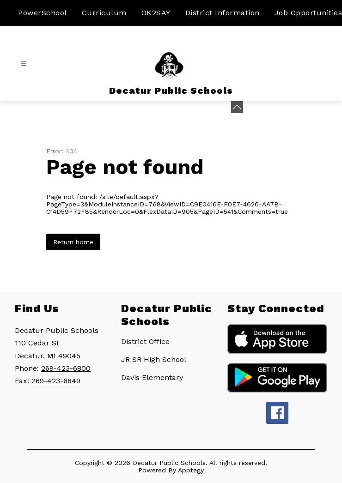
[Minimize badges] (237, 107)
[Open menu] (23, 64)
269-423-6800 (66, 368)
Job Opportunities (308, 12)
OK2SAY (156, 12)
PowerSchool (42, 12)
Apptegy (191, 470)
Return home (73, 242)
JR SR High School (153, 359)
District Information (222, 12)
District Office (145, 341)
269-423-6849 (55, 380)
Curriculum (104, 12)
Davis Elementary (152, 377)
